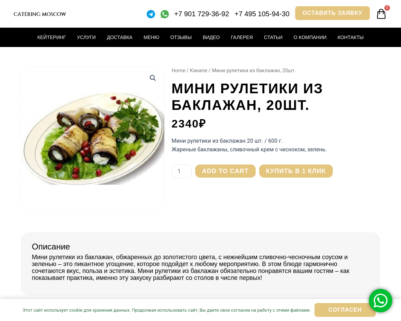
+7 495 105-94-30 (262, 14)
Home (178, 70)
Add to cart (225, 171)
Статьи (273, 37)
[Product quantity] (182, 171)
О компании (310, 37)
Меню (151, 37)
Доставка (120, 37)
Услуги (86, 37)
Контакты (351, 37)
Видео (211, 37)
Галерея (242, 37)
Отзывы (181, 37)
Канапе (198, 70)
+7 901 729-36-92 (201, 14)
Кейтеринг (51, 37)
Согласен (345, 310)
